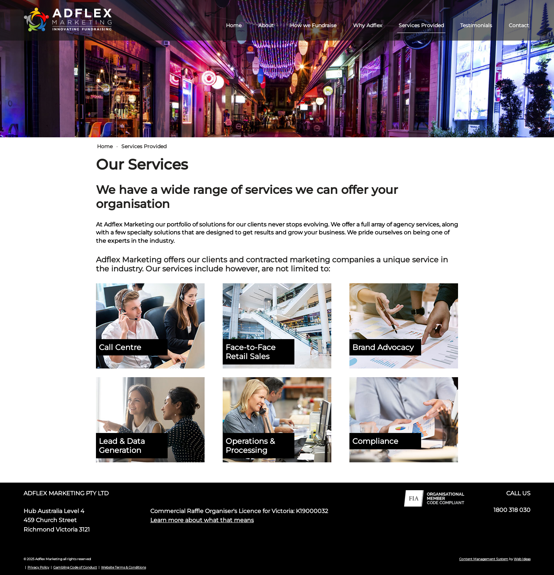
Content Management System (483, 559)
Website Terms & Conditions (123, 567)
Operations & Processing (250, 446)
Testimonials (476, 25)
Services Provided (421, 25)
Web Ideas (522, 559)
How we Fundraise (313, 25)
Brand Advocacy (383, 347)
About (266, 25)
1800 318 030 (512, 510)
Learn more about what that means (202, 520)
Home (234, 25)
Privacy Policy (38, 567)
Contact (519, 25)
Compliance (375, 441)
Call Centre (120, 347)
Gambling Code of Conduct (75, 567)
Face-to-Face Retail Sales (251, 352)
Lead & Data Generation (122, 446)
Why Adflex (367, 25)
